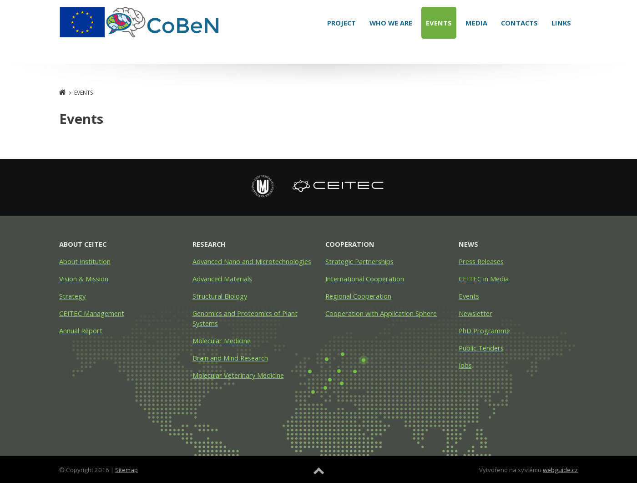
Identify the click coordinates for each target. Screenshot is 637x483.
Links (561, 22)
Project (341, 22)
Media (476, 22)
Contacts (519, 22)
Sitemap (126, 470)
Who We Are (390, 22)
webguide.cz (560, 470)
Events (439, 22)
